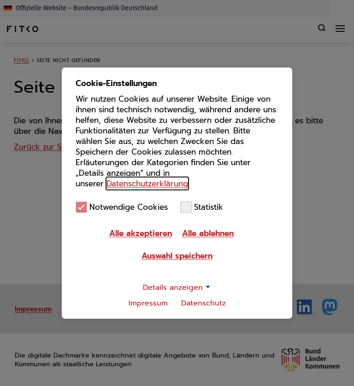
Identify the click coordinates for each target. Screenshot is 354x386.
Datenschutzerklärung (147, 183)
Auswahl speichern (177, 256)
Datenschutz (203, 303)
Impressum (148, 303)
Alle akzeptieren (140, 233)
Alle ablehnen (208, 233)
